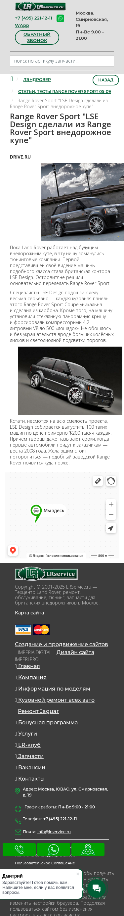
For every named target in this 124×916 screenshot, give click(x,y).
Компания (31, 677)
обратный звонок (37, 37)
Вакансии (30, 767)
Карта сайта (29, 613)
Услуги (26, 734)
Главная (27, 666)
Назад (105, 79)
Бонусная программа (46, 722)
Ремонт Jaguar (38, 711)
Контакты (30, 779)
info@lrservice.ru (54, 831)
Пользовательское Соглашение (45, 863)
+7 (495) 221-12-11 (33, 18)
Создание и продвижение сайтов (61, 644)
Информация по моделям (52, 689)
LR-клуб (28, 745)
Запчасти (29, 756)
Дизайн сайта (75, 652)
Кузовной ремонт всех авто (55, 700)
